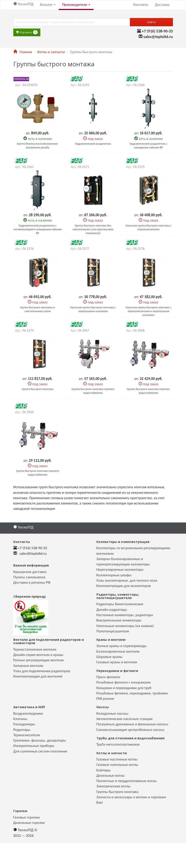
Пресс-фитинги (108, 677)
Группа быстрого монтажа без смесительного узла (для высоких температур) (93, 229)
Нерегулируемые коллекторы (120, 569)
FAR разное (105, 698)
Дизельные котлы (110, 775)
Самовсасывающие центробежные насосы (130, 729)
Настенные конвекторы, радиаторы (124, 615)
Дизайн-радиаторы (111, 609)
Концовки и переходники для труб (123, 688)
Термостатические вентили (35, 649)
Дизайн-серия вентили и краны (38, 654)
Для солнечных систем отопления (40, 751)
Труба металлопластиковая (118, 744)
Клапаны (20, 718)
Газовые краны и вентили (116, 662)
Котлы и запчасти (51, 52)
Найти (151, 22)
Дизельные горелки (29, 822)
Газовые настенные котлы (117, 759)
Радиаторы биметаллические (119, 604)
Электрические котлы (113, 786)
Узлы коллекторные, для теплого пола (126, 580)
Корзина (27, 32)
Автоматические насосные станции (124, 718)
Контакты (140, 4)
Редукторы (21, 729)
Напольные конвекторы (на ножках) (125, 625)
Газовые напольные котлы (117, 764)
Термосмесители (26, 735)
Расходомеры (24, 724)
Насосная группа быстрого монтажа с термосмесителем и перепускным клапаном (148, 311)
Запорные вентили (28, 665)
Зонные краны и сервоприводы (121, 645)
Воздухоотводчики (28, 713)
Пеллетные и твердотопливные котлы (126, 780)
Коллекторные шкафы (113, 575)
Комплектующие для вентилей (38, 676)
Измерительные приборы (33, 745)
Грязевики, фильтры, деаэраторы (39, 740)
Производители (76, 4)
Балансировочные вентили (118, 651)
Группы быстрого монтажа (117, 791)
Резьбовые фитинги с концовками (123, 682)
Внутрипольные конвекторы (118, 620)
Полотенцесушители (112, 631)
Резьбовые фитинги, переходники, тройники (132, 693)
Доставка (162, 4)
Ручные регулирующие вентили (38, 660)
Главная (22, 52)
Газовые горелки (26, 817)
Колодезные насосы (112, 713)
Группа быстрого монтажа (37, 389)
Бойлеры (103, 770)
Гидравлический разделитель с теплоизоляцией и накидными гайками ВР (38, 229)
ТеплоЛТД (23, 4)
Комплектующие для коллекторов (123, 585)
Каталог (47, 4)
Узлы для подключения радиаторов (41, 671)
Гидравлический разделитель (93, 143)
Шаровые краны (109, 656)
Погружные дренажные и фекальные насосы (132, 724)
